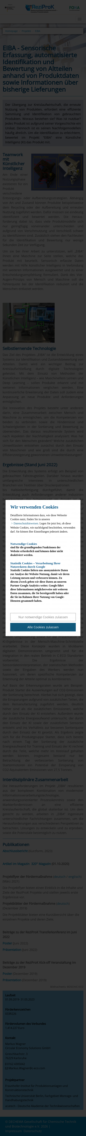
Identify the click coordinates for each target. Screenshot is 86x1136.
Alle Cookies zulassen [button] (43, 627)
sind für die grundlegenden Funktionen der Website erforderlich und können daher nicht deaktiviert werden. (40, 549)
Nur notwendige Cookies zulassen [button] (43, 617)
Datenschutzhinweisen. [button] (26, 523)
